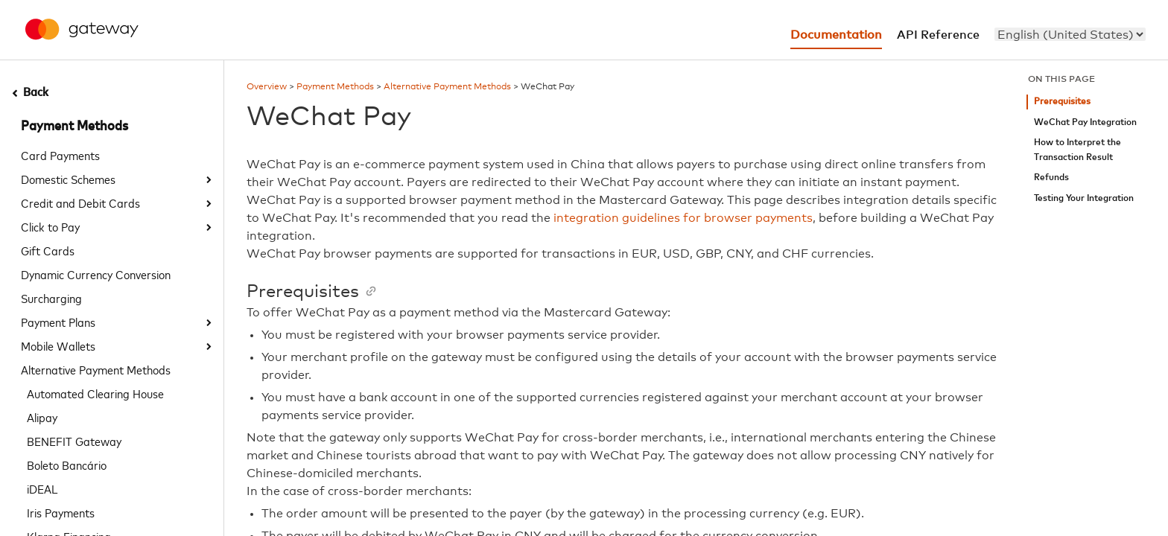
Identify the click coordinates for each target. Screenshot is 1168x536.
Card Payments (60, 155)
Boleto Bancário (67, 464)
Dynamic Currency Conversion (96, 274)
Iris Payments (61, 512)
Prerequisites (1062, 101)
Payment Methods (74, 126)
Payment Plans (58, 321)
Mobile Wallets (58, 345)
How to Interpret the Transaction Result (1077, 150)
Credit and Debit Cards (80, 202)
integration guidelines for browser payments (683, 218)
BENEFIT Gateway (74, 441)
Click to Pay (50, 226)
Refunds (1051, 177)
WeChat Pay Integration (1085, 122)
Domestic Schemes (68, 178)
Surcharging (51, 298)
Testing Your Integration (1084, 198)
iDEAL (42, 488)
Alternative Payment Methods (96, 369)
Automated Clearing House (95, 393)
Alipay (42, 417)
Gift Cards (47, 250)
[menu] (1070, 34)
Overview (267, 87)
